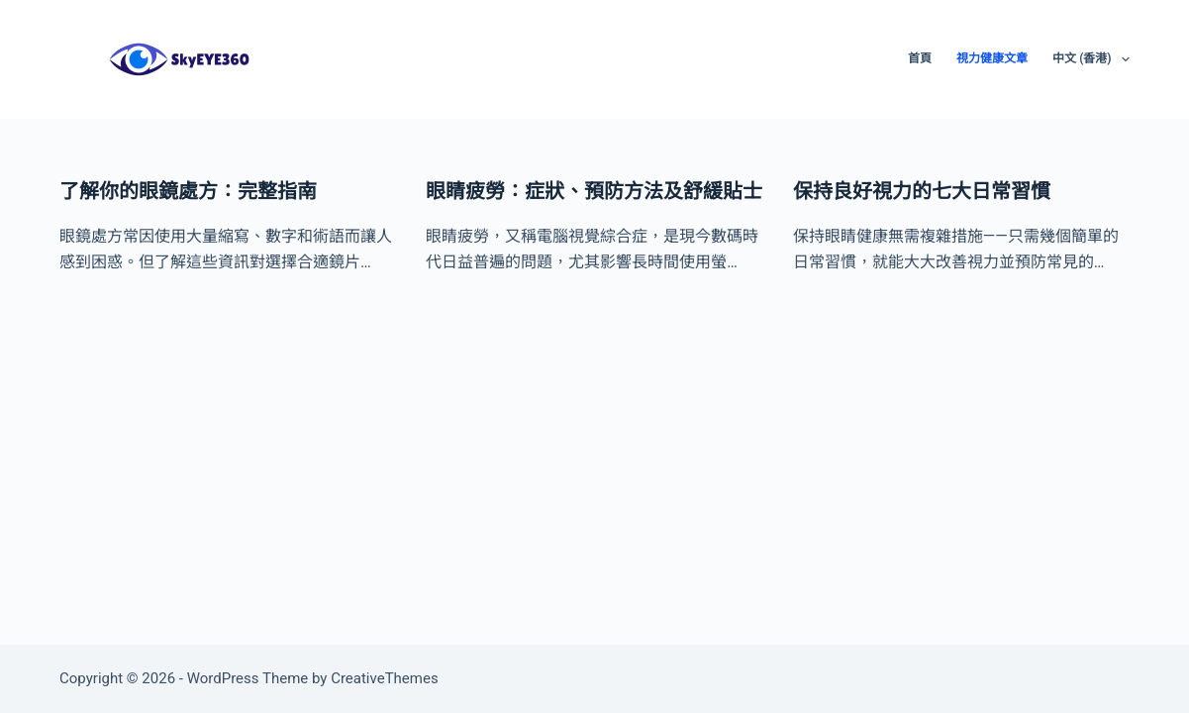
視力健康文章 (992, 58)
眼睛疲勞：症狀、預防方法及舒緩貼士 (594, 191)
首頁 (920, 58)
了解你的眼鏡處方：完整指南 (188, 191)
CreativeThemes (385, 678)
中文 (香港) (1091, 59)
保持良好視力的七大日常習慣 (921, 191)
